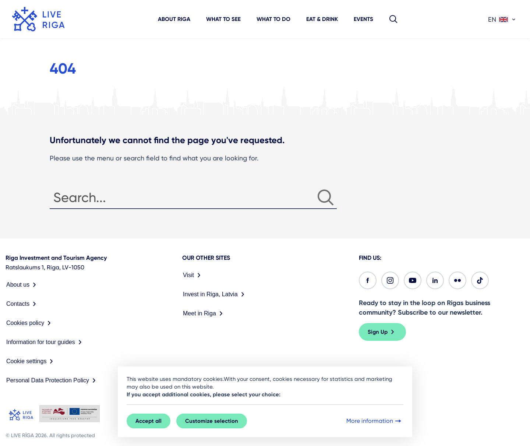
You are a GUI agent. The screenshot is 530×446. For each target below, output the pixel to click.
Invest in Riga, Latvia (215, 294)
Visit (193, 275)
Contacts (22, 304)
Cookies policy (30, 323)
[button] (393, 19)
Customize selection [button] (211, 421)
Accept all (148, 421)
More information (374, 421)
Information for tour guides (45, 342)
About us (22, 284)
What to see (223, 19)
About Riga (174, 19)
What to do (273, 19)
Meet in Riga (204, 313)
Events (363, 19)
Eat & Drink (322, 19)
